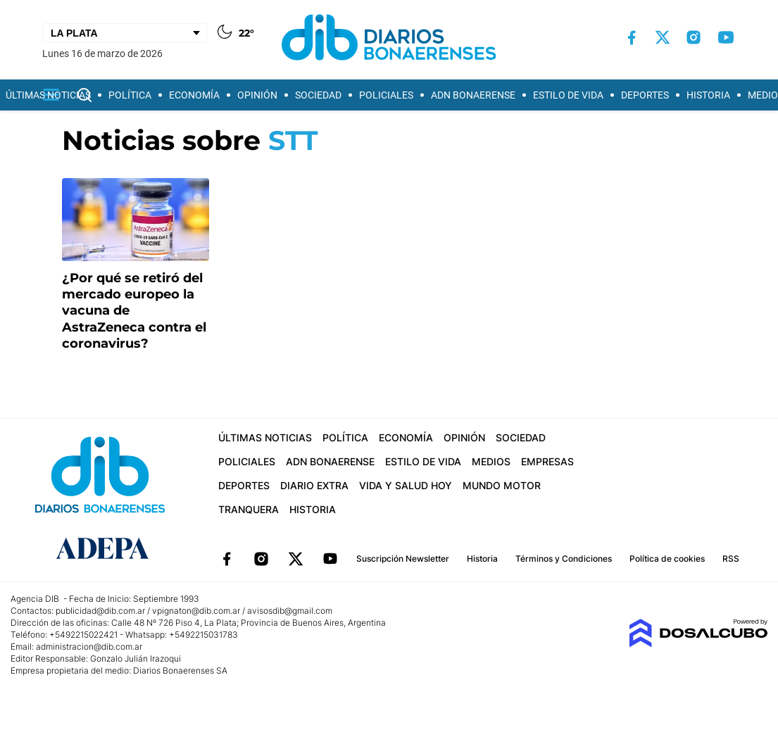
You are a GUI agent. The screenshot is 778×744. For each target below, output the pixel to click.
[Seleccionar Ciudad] (124, 33)
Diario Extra (314, 485)
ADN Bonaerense (473, 95)
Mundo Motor (502, 485)
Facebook (226, 558)
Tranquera (248, 509)
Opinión (257, 95)
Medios (491, 461)
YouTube (330, 558)
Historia (708, 95)
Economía (194, 95)
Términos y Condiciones (563, 558)
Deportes (645, 95)
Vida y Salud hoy (405, 485)
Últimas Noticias (48, 95)
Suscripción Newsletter (402, 558)
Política (129, 95)
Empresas (547, 461)
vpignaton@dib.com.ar (197, 610)
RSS (730, 558)
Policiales (386, 95)
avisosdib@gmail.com (289, 610)
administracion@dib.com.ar (89, 646)
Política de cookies (667, 558)
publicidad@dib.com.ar (100, 610)
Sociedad (318, 95)
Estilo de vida (568, 95)
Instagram (261, 558)
